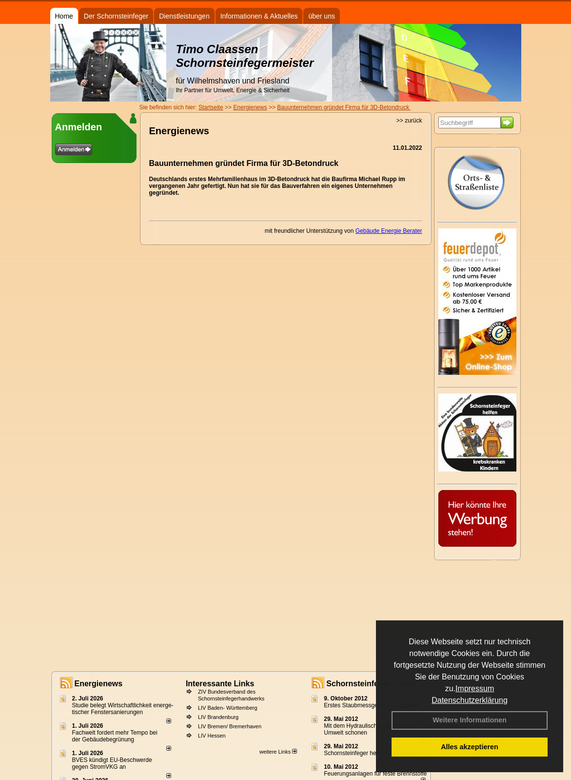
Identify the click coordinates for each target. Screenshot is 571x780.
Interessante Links (220, 683)
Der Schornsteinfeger (116, 16)
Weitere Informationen (470, 720)
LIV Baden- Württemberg (227, 708)
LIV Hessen (212, 736)
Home (64, 16)
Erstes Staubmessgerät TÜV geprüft (371, 705)
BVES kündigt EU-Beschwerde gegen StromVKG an (112, 763)
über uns (321, 16)
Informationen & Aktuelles (259, 16)
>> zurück (409, 120)
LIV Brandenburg (218, 717)
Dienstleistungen (184, 16)
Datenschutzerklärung (470, 700)
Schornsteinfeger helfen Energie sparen (375, 753)
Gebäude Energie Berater (388, 230)
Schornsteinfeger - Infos (371, 683)
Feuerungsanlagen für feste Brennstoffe (375, 773)
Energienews (99, 683)
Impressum (474, 688)
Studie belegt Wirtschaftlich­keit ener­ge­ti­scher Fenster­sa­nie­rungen (123, 709)
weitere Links (278, 752)
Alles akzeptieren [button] (469, 747)
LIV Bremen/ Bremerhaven (229, 726)
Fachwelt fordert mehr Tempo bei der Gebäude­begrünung (115, 736)
